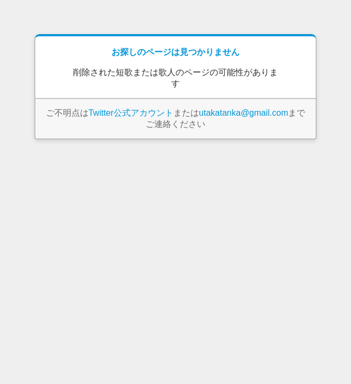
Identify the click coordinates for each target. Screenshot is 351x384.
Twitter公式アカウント (131, 112)
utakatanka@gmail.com (243, 112)
